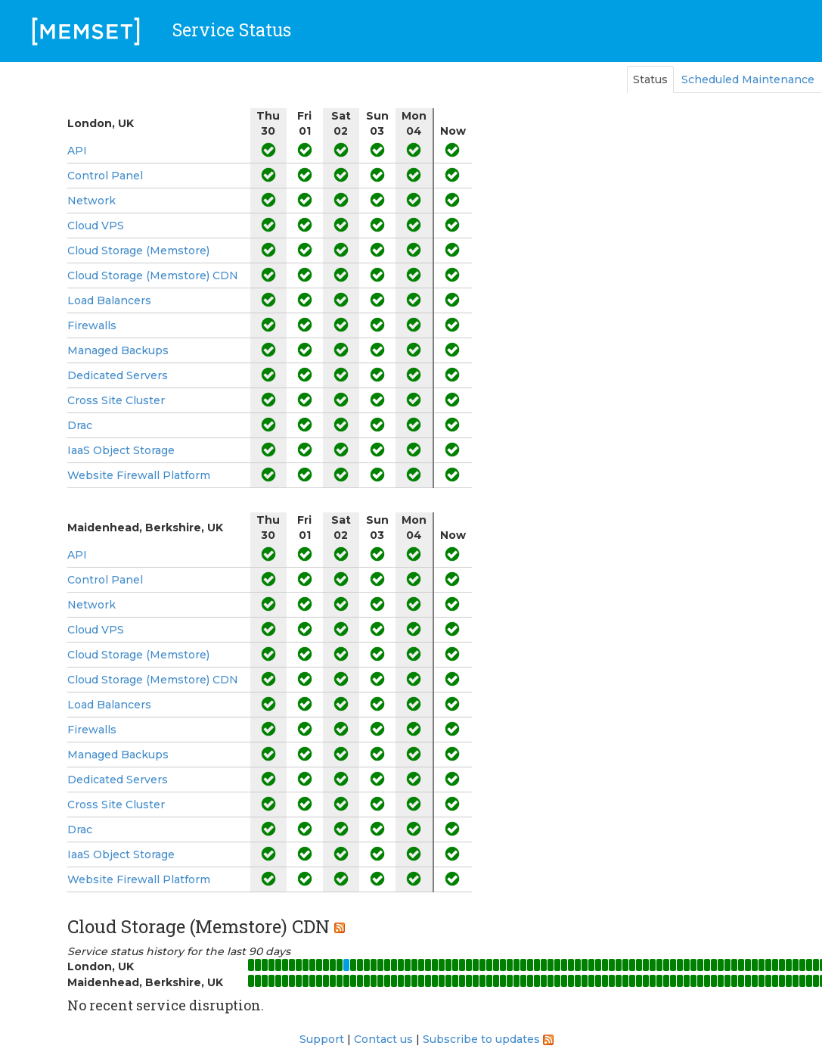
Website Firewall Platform (138, 475)
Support (321, 1039)
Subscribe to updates (481, 1039)
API (77, 150)
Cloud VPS (95, 225)
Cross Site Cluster (116, 400)
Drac (79, 425)
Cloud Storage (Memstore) (138, 250)
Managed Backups (118, 350)
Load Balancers (109, 300)
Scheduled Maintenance (747, 79)
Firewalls (91, 325)
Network (91, 200)
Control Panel (105, 175)
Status (650, 79)
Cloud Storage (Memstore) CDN (152, 275)
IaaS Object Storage (121, 450)
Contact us (383, 1039)
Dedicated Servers (117, 375)
